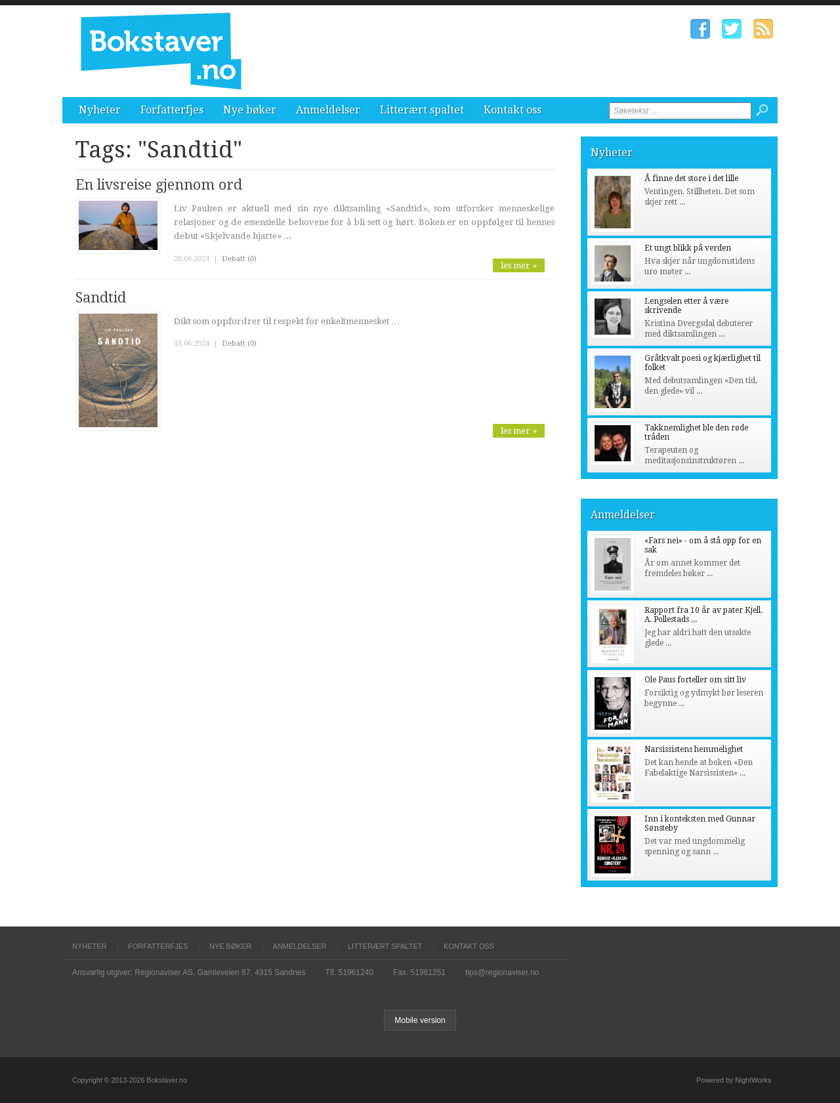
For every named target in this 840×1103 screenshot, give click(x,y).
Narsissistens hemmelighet (693, 749)
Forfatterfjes (171, 110)
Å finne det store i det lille (691, 178)
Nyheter (100, 110)
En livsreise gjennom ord (158, 185)
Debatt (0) (239, 259)
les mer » (519, 265)
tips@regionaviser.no (502, 972)
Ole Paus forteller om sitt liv (695, 679)
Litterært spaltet (422, 110)
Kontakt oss (512, 110)
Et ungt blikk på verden (687, 248)
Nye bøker (249, 110)
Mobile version (419, 1020)
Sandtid (100, 297)
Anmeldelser (328, 110)
